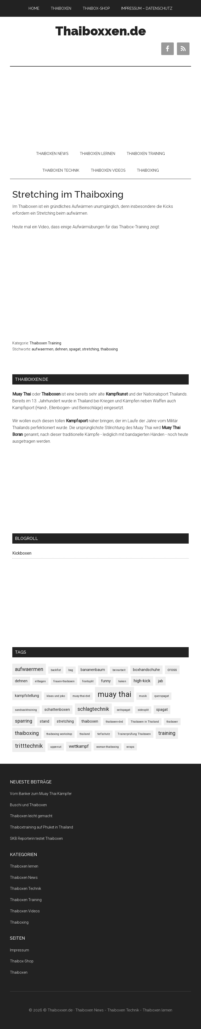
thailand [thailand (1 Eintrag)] (85, 734)
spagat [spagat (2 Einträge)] (162, 709)
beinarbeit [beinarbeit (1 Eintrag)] (119, 670)
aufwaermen (42, 349)
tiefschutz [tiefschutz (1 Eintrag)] (103, 734)
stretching (90, 349)
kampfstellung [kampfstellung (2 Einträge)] (27, 696)
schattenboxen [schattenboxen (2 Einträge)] (57, 709)
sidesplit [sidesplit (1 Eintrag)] (143, 710)
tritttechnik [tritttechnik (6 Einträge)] (29, 746)
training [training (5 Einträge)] (166, 733)
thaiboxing (109, 349)
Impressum (19, 950)
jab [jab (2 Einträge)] (160, 681)
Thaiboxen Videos (25, 911)
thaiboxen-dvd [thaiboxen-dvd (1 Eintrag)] (114, 721)
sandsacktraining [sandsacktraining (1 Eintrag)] (26, 710)
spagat (75, 349)
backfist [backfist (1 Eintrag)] (56, 670)
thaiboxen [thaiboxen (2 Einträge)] (89, 721)
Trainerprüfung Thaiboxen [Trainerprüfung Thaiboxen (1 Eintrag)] (134, 734)
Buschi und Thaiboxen (28, 805)
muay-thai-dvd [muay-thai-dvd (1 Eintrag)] (81, 696)
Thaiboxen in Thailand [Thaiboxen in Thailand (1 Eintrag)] (145, 721)
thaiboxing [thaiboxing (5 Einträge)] (27, 733)
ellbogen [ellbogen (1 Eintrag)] (40, 681)
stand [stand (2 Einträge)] (44, 721)
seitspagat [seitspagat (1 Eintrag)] (123, 710)
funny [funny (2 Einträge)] (106, 681)
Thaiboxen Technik (25, 888)
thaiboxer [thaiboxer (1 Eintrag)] (172, 721)
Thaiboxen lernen (24, 866)
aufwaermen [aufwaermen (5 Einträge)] (29, 669)
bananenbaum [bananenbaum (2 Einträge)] (93, 670)
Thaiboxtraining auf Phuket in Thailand (41, 827)
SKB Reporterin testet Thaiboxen (36, 838)
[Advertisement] (100, 106)
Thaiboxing (19, 922)
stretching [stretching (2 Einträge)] (65, 721)
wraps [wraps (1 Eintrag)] (130, 747)
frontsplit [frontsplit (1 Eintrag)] (87, 681)
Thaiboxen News (24, 877)
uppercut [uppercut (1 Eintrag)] (55, 747)
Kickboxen (21, 553)
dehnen (61, 349)
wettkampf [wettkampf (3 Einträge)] (79, 746)
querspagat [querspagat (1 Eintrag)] (161, 696)
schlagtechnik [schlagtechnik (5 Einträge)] (93, 709)
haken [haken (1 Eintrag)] (122, 681)
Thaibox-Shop (22, 961)
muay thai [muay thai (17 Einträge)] (114, 694)
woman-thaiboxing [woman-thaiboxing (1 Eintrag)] (107, 747)
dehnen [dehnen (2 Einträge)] (21, 681)
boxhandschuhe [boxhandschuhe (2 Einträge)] (146, 670)
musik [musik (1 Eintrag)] (143, 696)
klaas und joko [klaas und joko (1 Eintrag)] (56, 696)
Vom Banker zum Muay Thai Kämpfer (41, 794)
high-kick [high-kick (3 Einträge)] (142, 680)
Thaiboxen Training (45, 343)
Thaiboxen (18, 972)
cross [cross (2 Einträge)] (172, 670)
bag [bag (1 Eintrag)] (70, 670)
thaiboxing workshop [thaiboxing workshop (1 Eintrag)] (59, 734)
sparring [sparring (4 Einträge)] (23, 721)
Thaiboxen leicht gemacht (31, 816)
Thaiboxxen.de (100, 31)
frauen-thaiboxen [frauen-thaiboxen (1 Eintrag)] (64, 681)
